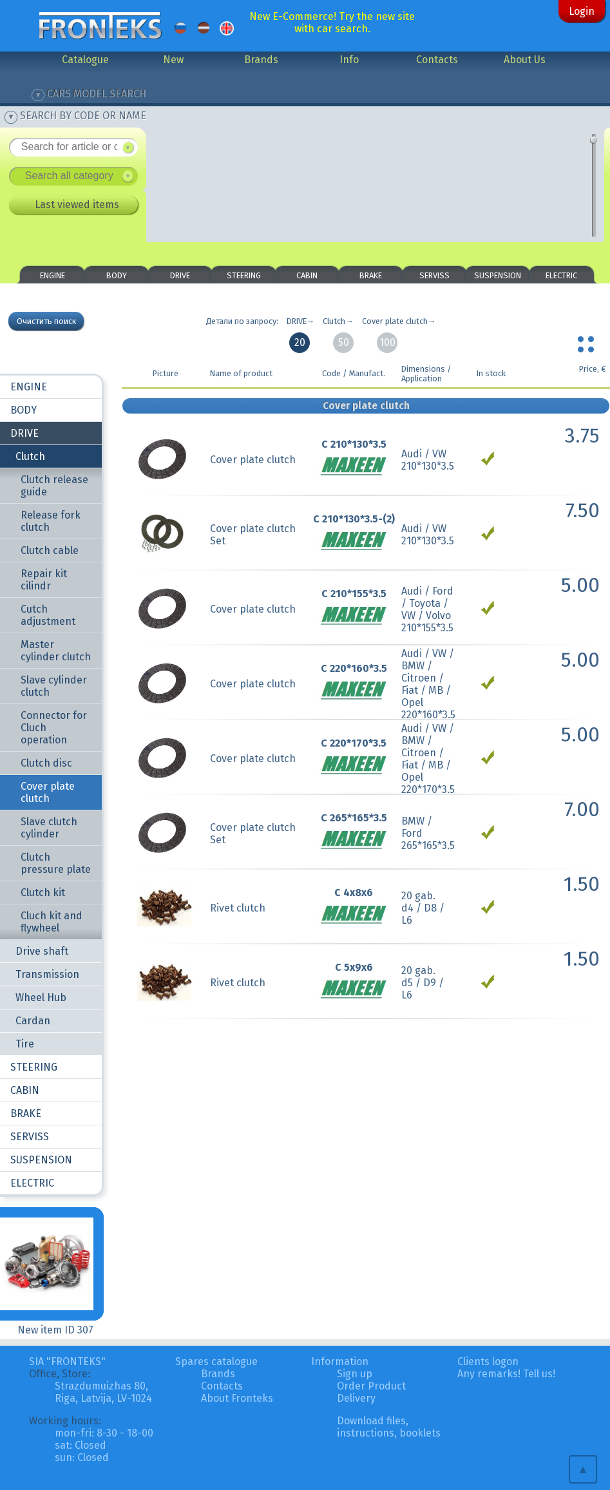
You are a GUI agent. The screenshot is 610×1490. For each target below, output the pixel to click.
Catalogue (85, 59)
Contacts (437, 59)
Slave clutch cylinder (49, 828)
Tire (24, 1044)
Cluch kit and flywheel (51, 922)
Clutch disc (46, 763)
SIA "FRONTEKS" (67, 1361)
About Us (525, 59)
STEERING (244, 275)
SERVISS (434, 275)
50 (343, 342)
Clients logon (488, 1361)
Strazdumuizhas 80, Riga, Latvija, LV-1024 (103, 1392)
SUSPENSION (497, 275)
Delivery (356, 1398)
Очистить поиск (46, 321)
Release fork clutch (51, 521)
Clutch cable (50, 550)
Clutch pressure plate (56, 863)
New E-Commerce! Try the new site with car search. (332, 22)
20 (299, 342)
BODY (116, 275)
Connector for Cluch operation (54, 727)
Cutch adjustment (48, 615)
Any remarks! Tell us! (506, 1374)
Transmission (47, 974)
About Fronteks (237, 1398)
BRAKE (370, 275)
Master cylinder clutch (56, 650)
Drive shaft (41, 951)
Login (582, 11)
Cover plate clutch (48, 792)
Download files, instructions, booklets (389, 1427)
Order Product (371, 1386)
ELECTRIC (561, 275)
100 (387, 342)
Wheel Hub (40, 997)
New (173, 59)
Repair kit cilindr (44, 580)
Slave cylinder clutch (54, 686)
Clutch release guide (54, 485)
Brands (261, 59)
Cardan (32, 1021)
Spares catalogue (216, 1361)
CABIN (307, 275)
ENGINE (52, 275)
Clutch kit (43, 892)
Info (349, 59)
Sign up (354, 1374)
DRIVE (180, 275)
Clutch (30, 456)
